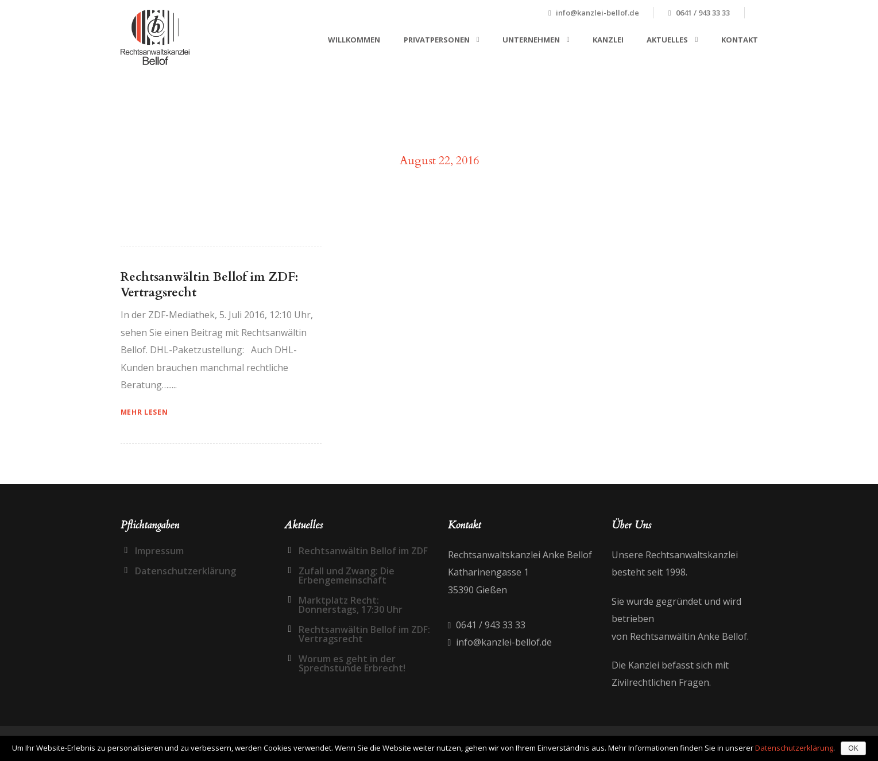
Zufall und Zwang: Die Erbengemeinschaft (346, 575)
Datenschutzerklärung (185, 571)
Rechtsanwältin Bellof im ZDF (363, 550)
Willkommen (354, 39)
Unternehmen (531, 39)
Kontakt (739, 39)
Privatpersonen (437, 39)
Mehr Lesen (144, 412)
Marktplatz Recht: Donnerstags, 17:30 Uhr (351, 605)
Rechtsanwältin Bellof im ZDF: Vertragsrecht (209, 285)
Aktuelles (667, 39)
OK (853, 748)
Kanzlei (608, 39)
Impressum (159, 550)
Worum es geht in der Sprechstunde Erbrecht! (352, 663)
